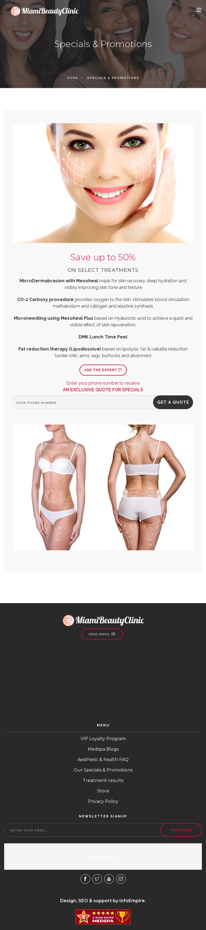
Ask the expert (103, 370)
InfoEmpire (132, 900)
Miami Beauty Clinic (103, 856)
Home (73, 78)
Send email (102, 634)
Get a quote (173, 402)
